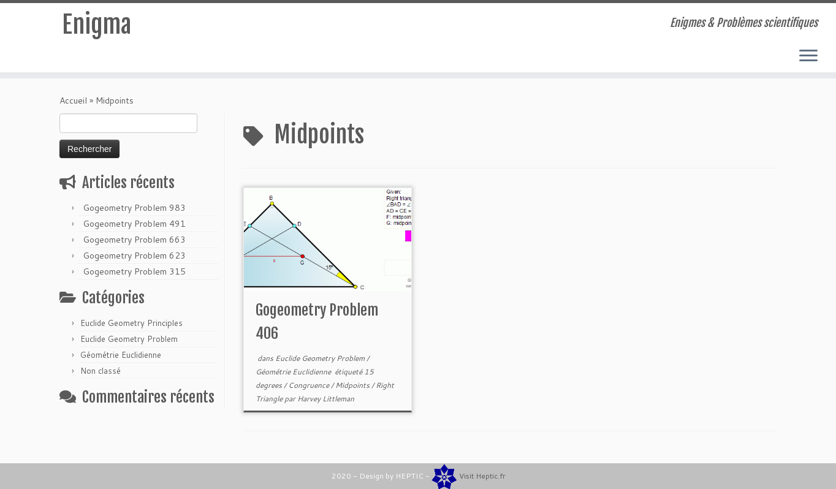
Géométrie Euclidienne (120, 354)
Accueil (73, 100)
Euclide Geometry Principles (131, 322)
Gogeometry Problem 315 (134, 271)
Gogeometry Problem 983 (134, 208)
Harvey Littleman (325, 398)
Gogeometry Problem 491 (134, 224)
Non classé (100, 370)
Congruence (309, 385)
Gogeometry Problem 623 (134, 255)
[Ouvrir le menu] (808, 56)
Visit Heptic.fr (482, 476)
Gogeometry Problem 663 (134, 239)
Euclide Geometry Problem (129, 338)
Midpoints (353, 385)
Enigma (96, 24)
